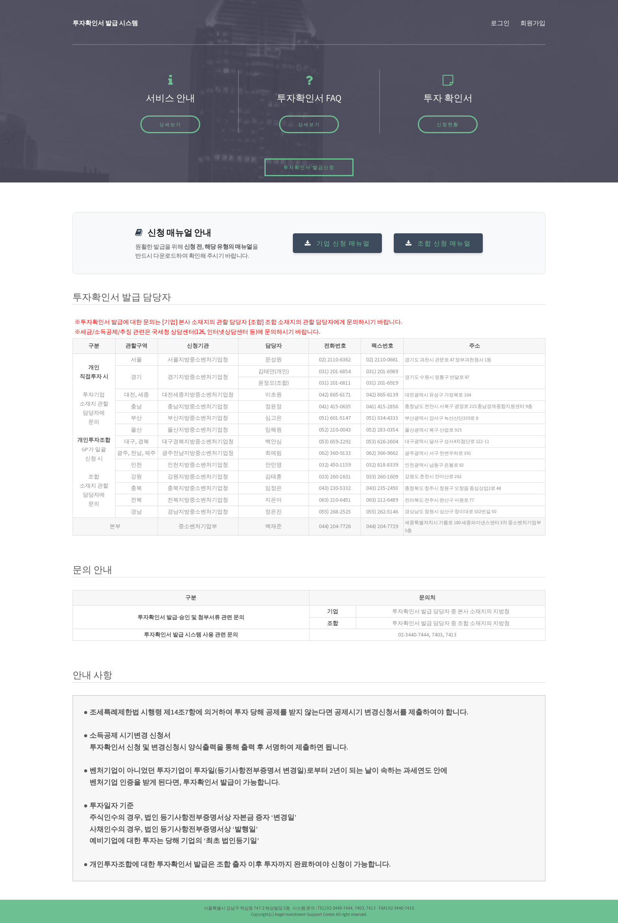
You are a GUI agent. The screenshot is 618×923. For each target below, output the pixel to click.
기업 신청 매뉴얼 (337, 243)
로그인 (500, 23)
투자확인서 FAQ (309, 98)
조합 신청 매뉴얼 (438, 243)
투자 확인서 (448, 98)
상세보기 (170, 124)
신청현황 (448, 124)
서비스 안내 (170, 98)
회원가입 (532, 23)
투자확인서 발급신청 (309, 167)
